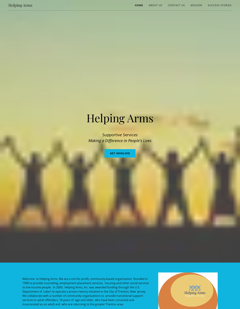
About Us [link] (155, 5)
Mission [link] (196, 5)
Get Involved (120, 153)
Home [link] (139, 5)
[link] (20, 6)
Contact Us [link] (176, 5)
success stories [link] (220, 5)
